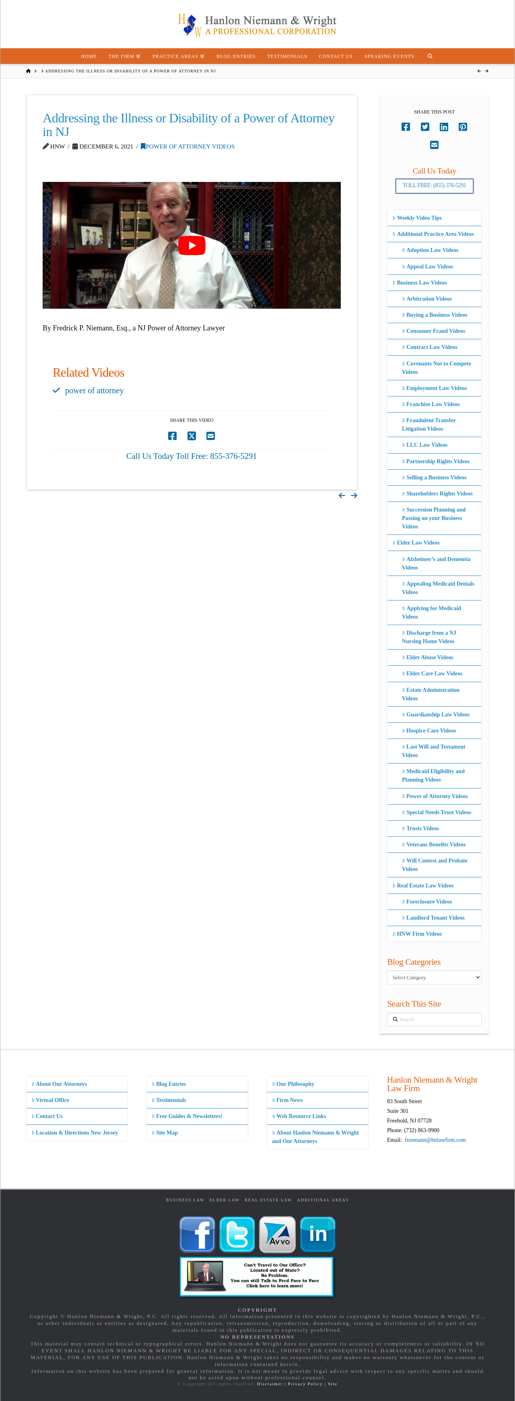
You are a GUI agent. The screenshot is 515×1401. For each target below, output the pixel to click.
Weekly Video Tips (417, 218)
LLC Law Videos (424, 445)
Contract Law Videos (429, 347)
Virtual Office (50, 1100)
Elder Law (225, 1200)
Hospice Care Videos (429, 731)
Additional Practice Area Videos (433, 234)
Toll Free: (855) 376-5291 (434, 185)
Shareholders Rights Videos (437, 494)
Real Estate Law (268, 1200)
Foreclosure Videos (427, 902)
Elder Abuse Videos (427, 657)
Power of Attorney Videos (188, 146)
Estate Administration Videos (430, 694)
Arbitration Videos (427, 299)
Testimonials (169, 1100)
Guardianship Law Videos (436, 715)
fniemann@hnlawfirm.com (435, 1140)
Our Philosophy (293, 1084)
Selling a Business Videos (434, 478)
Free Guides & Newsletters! (187, 1116)
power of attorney (94, 390)
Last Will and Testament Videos (433, 751)
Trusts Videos (420, 828)
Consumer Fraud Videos (433, 331)
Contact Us (47, 1116)
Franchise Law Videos (430, 404)
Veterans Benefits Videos (434, 845)
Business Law (185, 1200)
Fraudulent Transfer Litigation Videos (429, 424)
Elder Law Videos (416, 543)
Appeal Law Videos (427, 267)
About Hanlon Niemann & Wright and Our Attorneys (315, 1137)
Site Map (165, 1133)
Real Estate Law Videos (422, 886)
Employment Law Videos (434, 388)
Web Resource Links (299, 1116)
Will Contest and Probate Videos (435, 865)
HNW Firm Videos (417, 934)
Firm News (287, 1100)
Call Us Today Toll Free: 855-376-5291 (191, 456)
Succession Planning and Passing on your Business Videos (434, 518)
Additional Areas (323, 1200)
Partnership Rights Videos (436, 461)
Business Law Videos (419, 283)
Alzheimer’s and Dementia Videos (436, 563)
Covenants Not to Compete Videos (436, 368)
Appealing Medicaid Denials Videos (438, 588)
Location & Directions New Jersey (74, 1133)
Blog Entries (169, 1084)
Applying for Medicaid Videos (431, 612)
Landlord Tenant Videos (433, 918)
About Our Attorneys (59, 1084)
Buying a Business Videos (435, 315)
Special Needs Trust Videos (436, 812)
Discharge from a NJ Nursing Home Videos (429, 637)
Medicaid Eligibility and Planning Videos (433, 775)
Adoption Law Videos (430, 250)
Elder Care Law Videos (432, 674)
